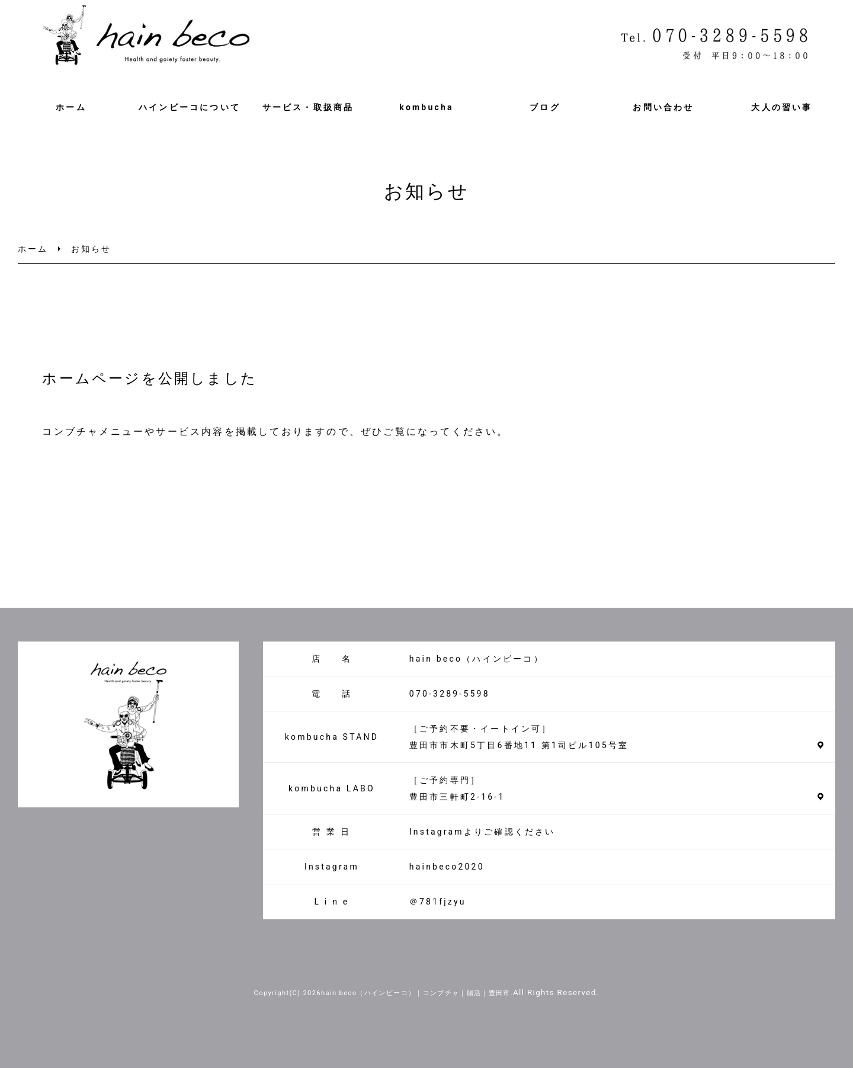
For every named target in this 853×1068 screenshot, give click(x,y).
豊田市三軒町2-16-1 (457, 796)
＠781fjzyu (437, 901)
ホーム (71, 107)
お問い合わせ (663, 107)
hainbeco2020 (447, 866)
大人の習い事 (781, 107)
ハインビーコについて (189, 107)
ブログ (545, 107)
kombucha (426, 107)
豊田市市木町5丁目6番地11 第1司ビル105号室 (518, 745)
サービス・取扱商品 (308, 107)
